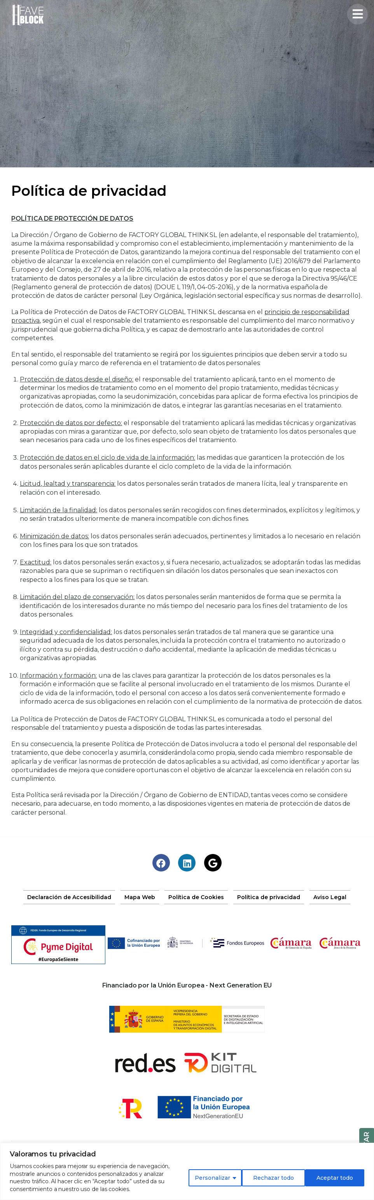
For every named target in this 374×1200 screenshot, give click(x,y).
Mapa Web (139, 897)
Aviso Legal (329, 897)
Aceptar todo (334, 1177)
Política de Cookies (196, 897)
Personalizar (212, 1177)
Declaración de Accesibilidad (69, 897)
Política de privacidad (268, 897)
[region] (187, 1171)
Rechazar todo (273, 1177)
